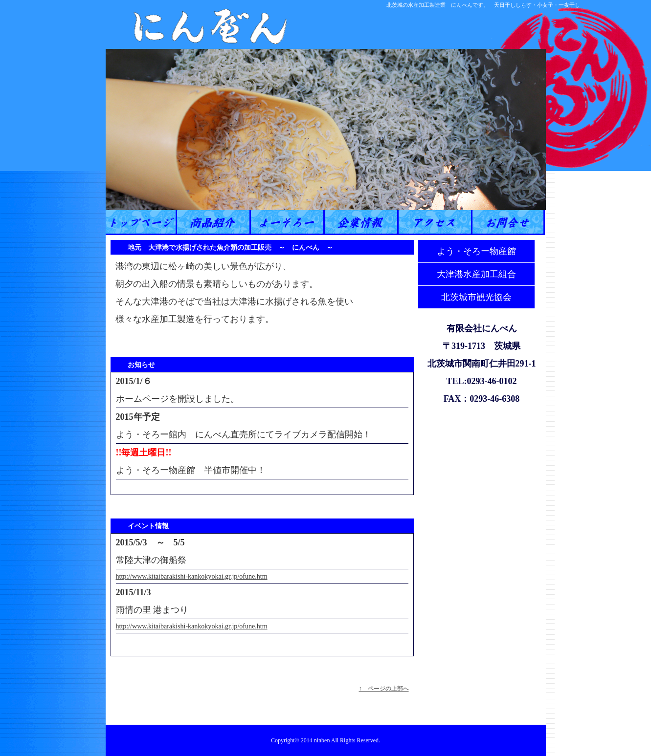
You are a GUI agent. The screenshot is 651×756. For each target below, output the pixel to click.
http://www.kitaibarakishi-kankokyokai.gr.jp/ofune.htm (192, 576)
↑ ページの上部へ (384, 688)
